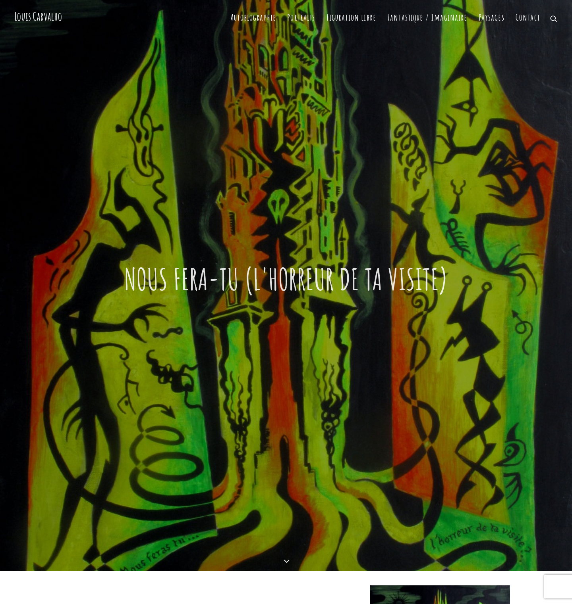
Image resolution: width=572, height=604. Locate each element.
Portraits (301, 17)
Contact (528, 17)
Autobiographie (253, 17)
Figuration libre (351, 17)
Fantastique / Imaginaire (427, 17)
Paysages (491, 17)
